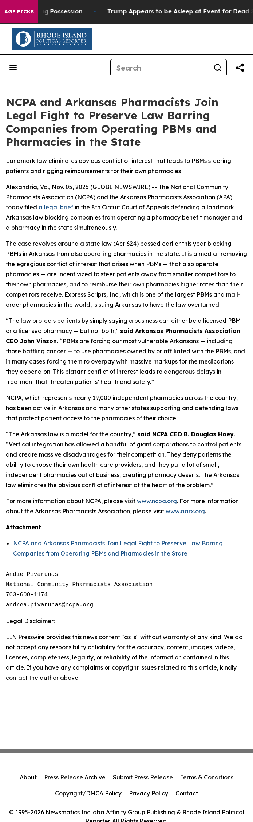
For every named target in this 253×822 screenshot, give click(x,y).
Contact (186, 793)
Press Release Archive (75, 777)
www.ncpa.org (157, 501)
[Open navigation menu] (13, 67)
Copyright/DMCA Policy (88, 793)
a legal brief (56, 207)
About (28, 777)
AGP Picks (19, 11)
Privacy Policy (148, 793)
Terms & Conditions (206, 777)
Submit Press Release (143, 777)
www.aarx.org (185, 511)
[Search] (160, 67)
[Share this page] (240, 67)
